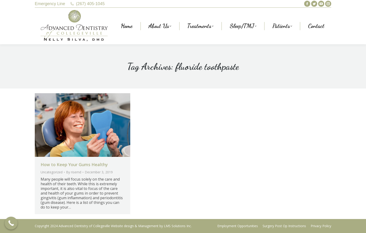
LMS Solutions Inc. (178, 226)
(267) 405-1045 (90, 3)
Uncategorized (52, 172)
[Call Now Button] (11, 223)
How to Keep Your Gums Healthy (74, 164)
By (73, 172)
